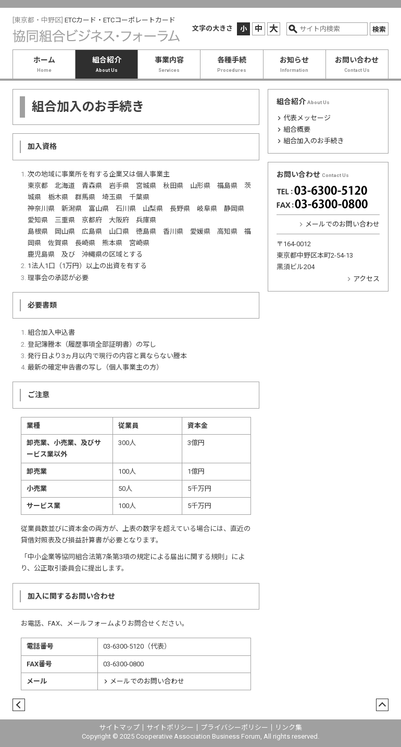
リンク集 (288, 727)
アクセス (366, 279)
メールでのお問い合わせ (147, 681)
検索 (379, 29)
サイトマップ (119, 727)
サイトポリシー (170, 727)
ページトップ (380, 706)
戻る (16, 706)
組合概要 (296, 129)
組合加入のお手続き (313, 141)
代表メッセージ (307, 118)
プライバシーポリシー (234, 727)
